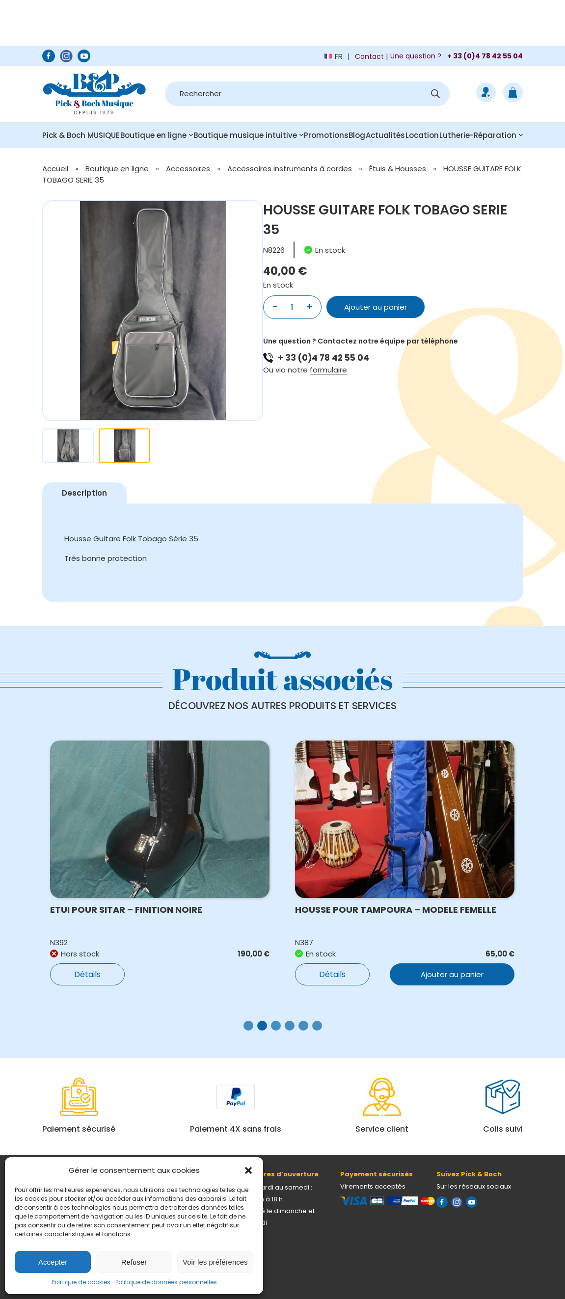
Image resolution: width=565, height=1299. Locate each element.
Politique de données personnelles (166, 1282)
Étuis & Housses (397, 168)
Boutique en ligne (153, 135)
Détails (87, 974)
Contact (369, 56)
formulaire (328, 370)
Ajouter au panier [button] (452, 974)
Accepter (52, 1262)
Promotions (326, 135)
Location (422, 135)
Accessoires (188, 168)
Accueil (55, 168)
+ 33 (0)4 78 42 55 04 (323, 358)
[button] (248, 1170)
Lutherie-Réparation (477, 135)
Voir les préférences (215, 1262)
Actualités (385, 135)
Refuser (134, 1262)
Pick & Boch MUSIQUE (81, 135)
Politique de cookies (81, 1282)
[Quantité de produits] (291, 307)
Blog (357, 135)
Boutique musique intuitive (245, 135)
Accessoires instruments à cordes (289, 168)
